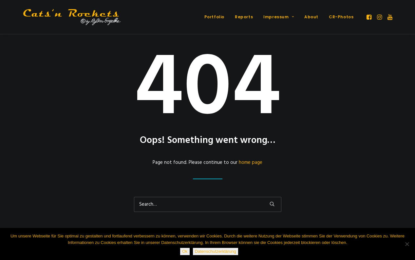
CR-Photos (341, 17)
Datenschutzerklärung (215, 251)
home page (250, 162)
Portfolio (214, 17)
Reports (244, 17)
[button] (370, 17)
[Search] (207, 204)
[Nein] (407, 244)
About (311, 17)
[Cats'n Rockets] (72, 17)
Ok (185, 251)
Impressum (278, 17)
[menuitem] (214, 17)
